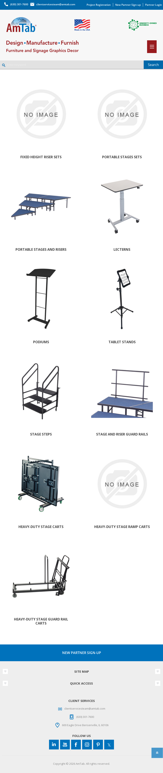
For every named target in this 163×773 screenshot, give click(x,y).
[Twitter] (109, 744)
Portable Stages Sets (122, 157)
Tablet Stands (122, 342)
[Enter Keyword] (72, 64)
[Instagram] (87, 744)
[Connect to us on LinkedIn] (54, 744)
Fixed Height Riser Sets (41, 157)
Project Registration (99, 5)
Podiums (41, 342)
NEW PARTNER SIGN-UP (81, 652)
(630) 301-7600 (19, 4)
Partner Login (153, 5)
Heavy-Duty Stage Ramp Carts (122, 527)
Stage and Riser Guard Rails (122, 434)
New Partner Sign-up (128, 5)
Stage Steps (41, 434)
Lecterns (122, 250)
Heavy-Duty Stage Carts (40, 527)
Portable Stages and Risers (40, 250)
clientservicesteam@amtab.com (55, 4)
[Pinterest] (98, 744)
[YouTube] (65, 744)
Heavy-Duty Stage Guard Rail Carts (41, 621)
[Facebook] (76, 744)
